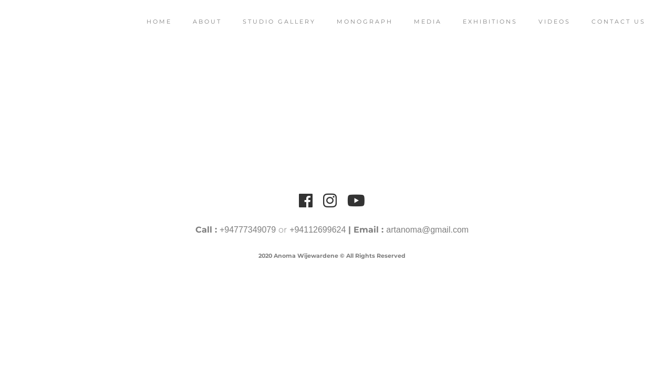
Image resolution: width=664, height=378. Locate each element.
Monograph (357, 21)
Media (420, 21)
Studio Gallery (271, 21)
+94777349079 (248, 229)
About (199, 21)
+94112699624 (317, 229)
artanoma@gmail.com (427, 229)
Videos (547, 21)
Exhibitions (482, 21)
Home (151, 21)
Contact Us (611, 21)
